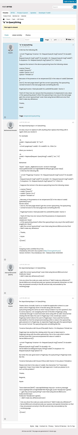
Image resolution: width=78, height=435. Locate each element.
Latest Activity (17, 35)
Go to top (71, 426)
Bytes (32, 426)
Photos (28, 35)
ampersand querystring (32, 116)
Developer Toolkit (44, 13)
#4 (73, 298)
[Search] (62, 7)
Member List (16, 16)
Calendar (23, 16)
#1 (73, 45)
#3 (73, 265)
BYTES (13, 13)
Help (36, 426)
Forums (5, 13)
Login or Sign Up (70, 1)
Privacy (51, 426)
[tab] (6, 35)
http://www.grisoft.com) (52, 251)
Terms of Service (60, 426)
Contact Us (43, 426)
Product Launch (22, 13)
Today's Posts (7, 16)
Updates (33, 13)
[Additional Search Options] (72, 7)
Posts (7, 35)
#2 (73, 122)
